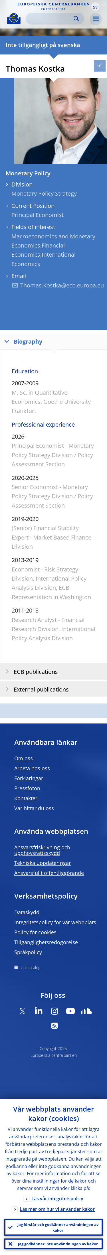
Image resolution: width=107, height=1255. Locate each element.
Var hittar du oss (34, 808)
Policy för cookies (35, 932)
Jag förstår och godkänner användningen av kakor (57, 1227)
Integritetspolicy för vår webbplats (55, 922)
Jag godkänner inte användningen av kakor (58, 1243)
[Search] (50, 19)
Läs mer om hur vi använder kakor (57, 1209)
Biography (22, 341)
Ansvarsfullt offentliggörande (49, 872)
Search (76, 19)
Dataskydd (26, 912)
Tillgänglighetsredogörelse (46, 942)
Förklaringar (28, 778)
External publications (35, 689)
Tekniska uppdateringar (42, 862)
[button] (95, 6)
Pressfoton (27, 788)
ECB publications (30, 671)
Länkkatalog (29, 967)
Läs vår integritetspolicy (57, 1198)
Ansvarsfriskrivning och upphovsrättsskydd (42, 850)
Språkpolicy (28, 952)
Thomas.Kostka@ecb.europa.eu (62, 285)
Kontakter (25, 798)
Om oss (23, 758)
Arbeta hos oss (32, 768)
